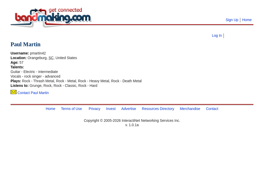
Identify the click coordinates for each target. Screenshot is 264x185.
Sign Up (232, 20)
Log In (217, 35)
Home (247, 20)
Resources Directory (158, 109)
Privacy (94, 109)
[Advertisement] (157, 10)
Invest (111, 109)
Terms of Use (71, 109)
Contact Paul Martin (30, 93)
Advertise (128, 109)
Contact (212, 109)
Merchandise (190, 109)
